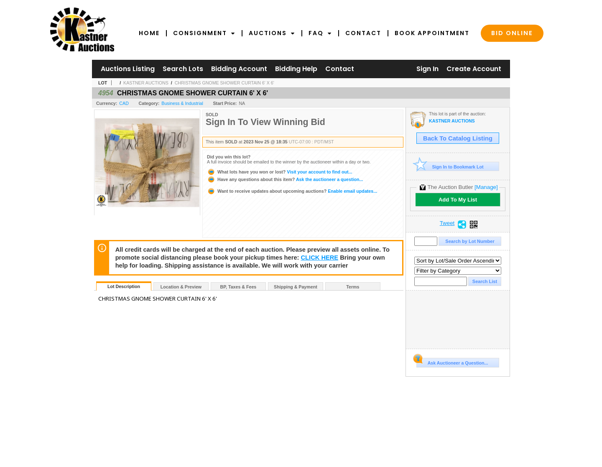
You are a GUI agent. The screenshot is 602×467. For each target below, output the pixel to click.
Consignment (204, 33)
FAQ (320, 33)
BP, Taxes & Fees (238, 286)
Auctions (272, 33)
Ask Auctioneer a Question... (452, 361)
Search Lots (183, 69)
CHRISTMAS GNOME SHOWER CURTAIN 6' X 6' (224, 82)
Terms (352, 286)
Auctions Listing (128, 69)
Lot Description (123, 286)
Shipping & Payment (295, 286)
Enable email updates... (292, 191)
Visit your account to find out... (279, 171)
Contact (363, 33)
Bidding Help (296, 69)
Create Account (473, 69)
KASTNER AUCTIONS (145, 82)
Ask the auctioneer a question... (285, 179)
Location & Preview (181, 286)
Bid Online (512, 33)
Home (149, 33)
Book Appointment (432, 33)
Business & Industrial (182, 103)
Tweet (447, 223)
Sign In (427, 69)
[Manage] (486, 187)
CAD (124, 103)
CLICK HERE (320, 257)
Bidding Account (239, 69)
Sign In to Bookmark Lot (450, 166)
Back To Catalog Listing (457, 138)
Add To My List (458, 199)
